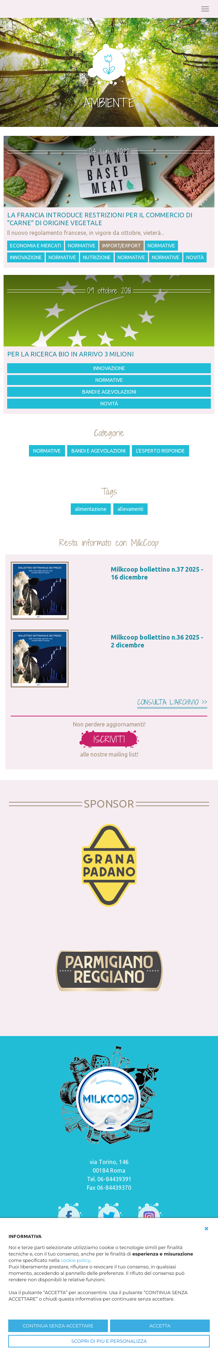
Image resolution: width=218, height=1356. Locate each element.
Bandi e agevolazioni (109, 392)
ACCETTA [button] (159, 1325)
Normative (81, 245)
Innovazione (26, 257)
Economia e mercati (35, 245)
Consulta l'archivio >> (172, 702)
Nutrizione (97, 257)
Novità (195, 257)
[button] (206, 1228)
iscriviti (109, 739)
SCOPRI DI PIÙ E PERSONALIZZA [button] (109, 1341)
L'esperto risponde (160, 451)
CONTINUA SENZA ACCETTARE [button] (58, 1325)
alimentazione (90, 509)
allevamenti (130, 509)
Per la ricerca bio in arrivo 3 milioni (70, 354)
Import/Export (121, 245)
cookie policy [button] (75, 1260)
